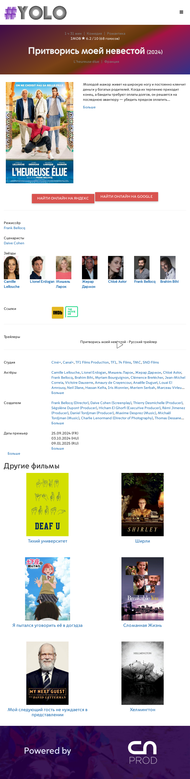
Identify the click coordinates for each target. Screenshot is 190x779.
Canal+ (68, 362)
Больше (89, 107)
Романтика (116, 33)
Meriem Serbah (142, 388)
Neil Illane (75, 388)
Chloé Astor (172, 372)
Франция (111, 62)
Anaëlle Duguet (145, 383)
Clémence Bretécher (147, 377)
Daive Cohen (14, 243)
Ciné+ (56, 362)
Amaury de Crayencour (113, 383)
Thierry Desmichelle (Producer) (157, 403)
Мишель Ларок (120, 372)
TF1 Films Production (92, 362)
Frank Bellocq (14, 228)
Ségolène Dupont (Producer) (74, 408)
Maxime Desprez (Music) (135, 413)
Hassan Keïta (95, 388)
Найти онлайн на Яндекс (63, 198)
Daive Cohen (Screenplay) (110, 403)
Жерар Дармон (148, 372)
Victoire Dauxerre (79, 383)
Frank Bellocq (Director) (70, 403)
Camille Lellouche (65, 372)
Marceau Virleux (170, 388)
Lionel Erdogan (93, 372)
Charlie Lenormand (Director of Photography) (117, 418)
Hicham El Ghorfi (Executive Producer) (129, 408)
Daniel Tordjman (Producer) (92, 413)
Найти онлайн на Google (126, 196)
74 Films (124, 362)
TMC (137, 362)
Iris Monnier (118, 388)
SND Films (151, 362)
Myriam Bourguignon (112, 377)
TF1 (113, 362)
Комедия (94, 33)
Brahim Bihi (84, 377)
